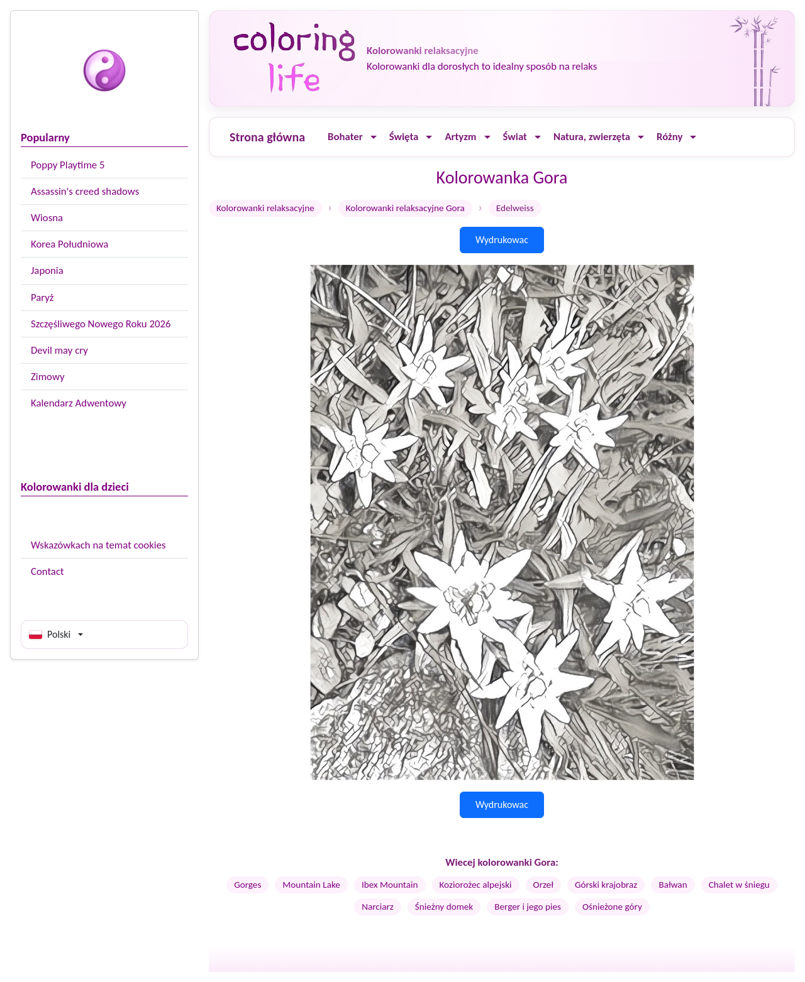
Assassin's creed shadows (85, 191)
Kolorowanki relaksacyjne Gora (405, 208)
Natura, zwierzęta (591, 136)
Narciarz (378, 906)
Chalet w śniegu (739, 884)
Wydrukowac (501, 240)
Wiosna (47, 217)
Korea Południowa (69, 244)
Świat (515, 136)
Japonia (47, 270)
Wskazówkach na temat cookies (98, 545)
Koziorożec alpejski (476, 884)
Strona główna (267, 137)
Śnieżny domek (444, 906)
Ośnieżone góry (612, 906)
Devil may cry (59, 350)
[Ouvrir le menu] (373, 137)
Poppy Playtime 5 (67, 165)
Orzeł (543, 884)
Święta (404, 136)
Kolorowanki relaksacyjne (265, 208)
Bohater (345, 136)
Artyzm (460, 136)
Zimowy (48, 376)
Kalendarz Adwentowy (78, 403)
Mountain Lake (311, 884)
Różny (669, 136)
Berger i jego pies (527, 906)
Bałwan (672, 884)
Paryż (42, 297)
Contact (47, 571)
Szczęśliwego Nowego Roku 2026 (100, 323)
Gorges (247, 884)
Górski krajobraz (606, 884)
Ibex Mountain (390, 884)
